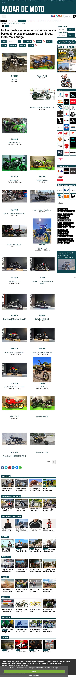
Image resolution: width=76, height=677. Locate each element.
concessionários (41, 21)
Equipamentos (40, 662)
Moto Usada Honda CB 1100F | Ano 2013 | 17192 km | (66, 261)
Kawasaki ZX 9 (14, 180)
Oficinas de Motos (64, 225)
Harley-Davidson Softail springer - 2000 (42, 107)
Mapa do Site (24, 666)
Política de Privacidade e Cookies (37, 664)
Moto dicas (5, 617)
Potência (22, 45)
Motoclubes (62, 241)
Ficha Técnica (11, 664)
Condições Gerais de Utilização (55, 664)
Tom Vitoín (28, 662)
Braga (31, 45)
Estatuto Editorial (21, 664)
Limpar (4, 41)
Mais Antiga (27, 41)
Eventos (4, 637)
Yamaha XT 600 (42, 76)
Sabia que (5, 597)
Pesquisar (71, 29)
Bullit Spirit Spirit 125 (42, 319)
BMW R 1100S (14, 417)
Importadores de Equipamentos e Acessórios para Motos (65, 234)
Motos (34, 662)
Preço (4, 45)
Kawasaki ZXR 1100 (42, 417)
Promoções (48, 662)
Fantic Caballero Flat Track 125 (42, 352)
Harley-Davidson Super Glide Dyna (14, 214)
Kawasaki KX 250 (42, 180)
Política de (34, 675)
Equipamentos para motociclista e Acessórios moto (65, 216)
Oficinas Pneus (63, 227)
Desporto (5, 577)
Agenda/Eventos (63, 211)
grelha (7, 26)
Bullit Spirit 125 (14, 281)
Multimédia (5, 557)
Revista (68, 662)
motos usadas (21, 21)
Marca (49, 41)
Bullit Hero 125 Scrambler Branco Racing (42, 282)
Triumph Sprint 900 (42, 452)
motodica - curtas (21, 23)
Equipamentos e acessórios (11, 517)
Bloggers (70, 241)
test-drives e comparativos (8, 23)
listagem (12, 26)
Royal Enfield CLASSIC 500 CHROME (14, 456)
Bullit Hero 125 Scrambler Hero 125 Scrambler (14, 320)
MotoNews (5, 476)
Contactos (4, 664)
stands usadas (50, 21)
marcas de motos (31, 21)
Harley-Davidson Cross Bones (42, 210)
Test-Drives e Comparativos (11, 496)
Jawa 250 (14, 80)
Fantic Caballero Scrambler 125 (14, 387)
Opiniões (5, 537)
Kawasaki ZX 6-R (14, 143)
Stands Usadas (68, 223)
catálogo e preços (12, 21)
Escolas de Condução (65, 239)
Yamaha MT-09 (42, 248)
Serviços (67, 243)
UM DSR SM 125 (42, 387)
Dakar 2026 (15, 662)
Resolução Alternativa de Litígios (10, 666)
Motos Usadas (62, 209)
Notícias (9, 662)
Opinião (22, 662)
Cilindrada (13, 45)
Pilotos (60, 243)
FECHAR (34, 671)
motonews (58, 21)
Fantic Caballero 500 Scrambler (14, 352)
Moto (39, 41)
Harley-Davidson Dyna (14, 245)
